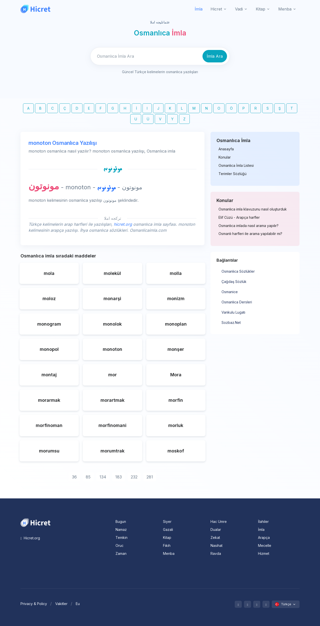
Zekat (215, 537)
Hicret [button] (216, 8)
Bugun (121, 521)
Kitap (167, 537)
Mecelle (264, 545)
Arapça (264, 537)
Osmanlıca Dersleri (237, 302)
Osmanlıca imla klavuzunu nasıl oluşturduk (252, 209)
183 (118, 476)
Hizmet (263, 553)
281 (149, 476)
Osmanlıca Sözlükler (238, 271)
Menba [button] (285, 8)
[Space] (35, 522)
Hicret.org (30, 538)
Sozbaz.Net (231, 322)
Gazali (168, 529)
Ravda (215, 553)
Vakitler (61, 604)
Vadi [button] (239, 8)
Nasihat (216, 545)
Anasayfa (226, 149)
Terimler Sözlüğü (232, 174)
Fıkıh (166, 545)
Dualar (215, 529)
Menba (168, 553)
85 (88, 476)
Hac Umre (218, 521)
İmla (198, 8)
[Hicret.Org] (35, 9)
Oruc (120, 545)
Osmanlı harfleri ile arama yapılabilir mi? (250, 234)
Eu (78, 604)
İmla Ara (215, 56)
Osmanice (230, 292)
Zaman (121, 553)
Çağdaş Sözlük (234, 281)
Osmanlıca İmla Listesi (236, 166)
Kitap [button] (260, 8)
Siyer (167, 521)
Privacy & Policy (33, 604)
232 (134, 476)
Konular (224, 157)
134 (103, 476)
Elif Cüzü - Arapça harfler (239, 217)
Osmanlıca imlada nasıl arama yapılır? (248, 226)
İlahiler (263, 521)
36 (74, 476)
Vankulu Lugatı (233, 312)
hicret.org (123, 224)
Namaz (121, 529)
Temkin (122, 537)
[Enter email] (145, 56)
